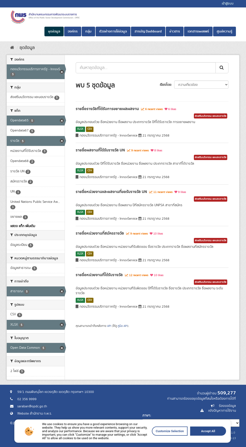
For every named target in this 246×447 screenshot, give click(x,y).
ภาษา (146, 415)
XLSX (80, 129)
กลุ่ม (88, 31)
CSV (89, 129)
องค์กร (73, 31)
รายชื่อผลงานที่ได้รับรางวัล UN (100, 150)
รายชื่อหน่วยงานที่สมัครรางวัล (100, 233)
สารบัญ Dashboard (148, 31)
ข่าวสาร (174, 31)
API (109, 326)
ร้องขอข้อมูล (227, 406)
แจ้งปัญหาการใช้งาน (222, 410)
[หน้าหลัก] (12, 48)
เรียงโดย (165, 84)
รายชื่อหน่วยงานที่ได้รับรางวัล (99, 275)
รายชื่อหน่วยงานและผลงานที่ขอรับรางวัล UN (111, 192)
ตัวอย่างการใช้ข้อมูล (113, 31)
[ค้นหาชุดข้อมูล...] (146, 67)
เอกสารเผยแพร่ (198, 31)
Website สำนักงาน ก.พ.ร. (34, 413)
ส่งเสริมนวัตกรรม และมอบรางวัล (210, 116)
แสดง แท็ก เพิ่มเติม (22, 226)
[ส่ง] (221, 67)
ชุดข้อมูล (54, 31)
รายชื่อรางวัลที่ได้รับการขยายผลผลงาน (107, 109)
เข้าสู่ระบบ (228, 3)
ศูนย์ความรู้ (224, 31)
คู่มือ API (123, 326)
